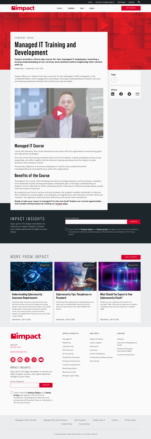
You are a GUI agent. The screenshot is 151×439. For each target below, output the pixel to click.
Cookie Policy (66, 424)
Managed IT (67, 339)
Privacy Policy (87, 229)
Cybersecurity (68, 346)
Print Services (67, 350)
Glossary (120, 339)
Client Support (122, 2)
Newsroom (94, 346)
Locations (94, 350)
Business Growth (69, 372)
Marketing (66, 343)
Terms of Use (102, 229)
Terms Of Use (84, 424)
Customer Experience (71, 365)
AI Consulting (67, 354)
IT (114, 80)
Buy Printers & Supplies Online (105, 2)
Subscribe (131, 2)
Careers (90, 2)
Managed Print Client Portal (55, 420)
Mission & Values (96, 339)
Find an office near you (18, 352)
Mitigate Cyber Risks (70, 376)
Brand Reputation (69, 368)
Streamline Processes (71, 357)
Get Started (131, 8)
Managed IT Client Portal (26, 420)
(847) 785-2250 (16, 347)
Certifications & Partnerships (101, 357)
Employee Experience (71, 361)
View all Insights (131, 257)
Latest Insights (96, 343)
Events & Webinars (97, 354)
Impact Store (99, 420)
